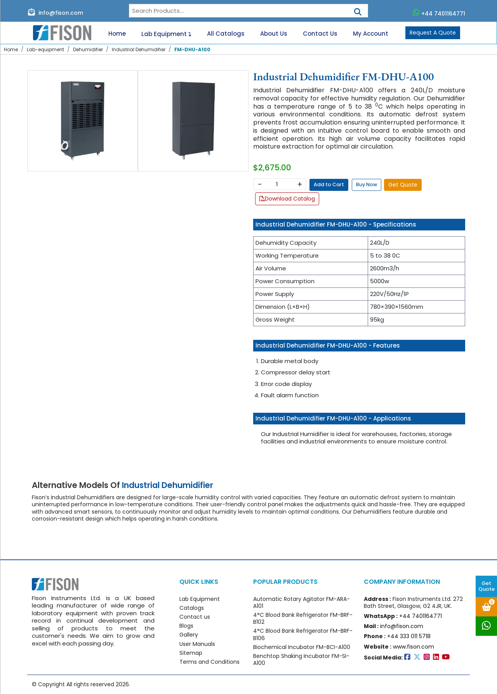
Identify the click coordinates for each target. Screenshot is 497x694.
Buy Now (366, 184)
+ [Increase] (299, 184)
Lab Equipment (166, 33)
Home (117, 34)
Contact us (194, 617)
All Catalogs (226, 34)
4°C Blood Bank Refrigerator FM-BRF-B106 (303, 634)
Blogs (186, 626)
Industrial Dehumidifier (138, 49)
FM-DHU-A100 (192, 49)
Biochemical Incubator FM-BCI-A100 (301, 647)
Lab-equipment (45, 49)
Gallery (188, 635)
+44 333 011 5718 (409, 636)
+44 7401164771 (439, 13)
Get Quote (486, 586)
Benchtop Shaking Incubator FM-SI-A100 (301, 659)
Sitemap (190, 653)
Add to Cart (329, 184)
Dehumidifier (88, 49)
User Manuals (197, 644)
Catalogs (191, 608)
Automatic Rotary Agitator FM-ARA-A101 (301, 602)
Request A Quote (433, 32)
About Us (273, 34)
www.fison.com (413, 647)
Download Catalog (287, 198)
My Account (370, 34)
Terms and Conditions (209, 662)
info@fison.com (55, 12)
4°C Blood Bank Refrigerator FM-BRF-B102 (303, 618)
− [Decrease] (259, 184)
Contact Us (320, 34)
